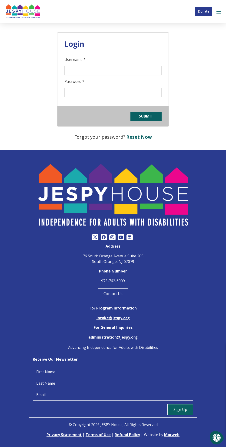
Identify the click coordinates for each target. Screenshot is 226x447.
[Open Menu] (219, 11)
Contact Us (113, 293)
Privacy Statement (64, 434)
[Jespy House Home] (23, 11)
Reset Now (139, 137)
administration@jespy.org (113, 337)
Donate (203, 11)
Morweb (171, 434)
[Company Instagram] (112, 237)
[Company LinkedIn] (129, 237)
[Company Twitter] (95, 237)
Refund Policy (127, 434)
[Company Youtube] (121, 237)
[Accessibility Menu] (217, 438)
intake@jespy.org (113, 318)
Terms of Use (98, 434)
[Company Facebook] (104, 237)
